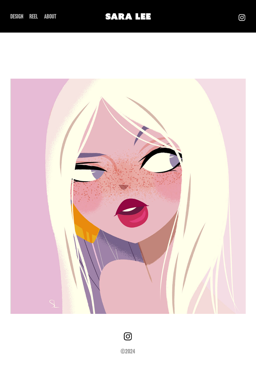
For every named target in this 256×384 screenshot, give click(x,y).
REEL (33, 16)
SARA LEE (128, 16)
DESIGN (16, 16)
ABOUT (50, 16)
